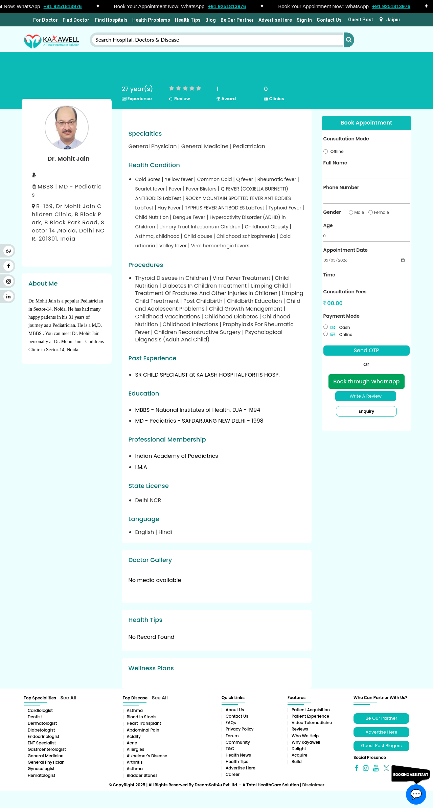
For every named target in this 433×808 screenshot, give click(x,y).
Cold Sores (148, 179)
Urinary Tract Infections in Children (200, 226)
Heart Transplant (144, 723)
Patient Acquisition (311, 710)
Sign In (304, 20)
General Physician (46, 762)
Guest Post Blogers (381, 745)
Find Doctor (76, 20)
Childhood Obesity (267, 226)
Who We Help (305, 736)
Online (341, 334)
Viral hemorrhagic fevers (220, 245)
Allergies (135, 749)
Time (329, 274)
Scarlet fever (150, 188)
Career (233, 774)
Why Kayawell (306, 742)
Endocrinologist (43, 736)
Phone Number (341, 187)
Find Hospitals (111, 20)
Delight (299, 748)
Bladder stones (142, 775)
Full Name (335, 162)
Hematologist (41, 775)
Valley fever (173, 245)
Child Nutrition (152, 217)
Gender (332, 212)
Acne (132, 743)
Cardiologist (40, 710)
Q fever (245, 179)
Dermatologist (42, 723)
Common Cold (215, 179)
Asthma (135, 710)
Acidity (134, 736)
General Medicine (46, 756)
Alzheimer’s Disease (147, 756)
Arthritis (135, 762)
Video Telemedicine (312, 722)
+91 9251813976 (67, 6)
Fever (176, 188)
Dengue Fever (190, 217)
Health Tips (188, 20)
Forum (232, 736)
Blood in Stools (142, 717)
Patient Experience (310, 716)
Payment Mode (341, 316)
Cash (340, 327)
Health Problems (151, 20)
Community (238, 742)
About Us (235, 710)
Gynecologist (41, 768)
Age (328, 225)
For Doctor (45, 20)
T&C (230, 748)
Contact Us (329, 20)
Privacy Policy (240, 729)
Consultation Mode (346, 138)
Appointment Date (345, 250)
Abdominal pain (143, 730)
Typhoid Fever (286, 207)
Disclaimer (313, 785)
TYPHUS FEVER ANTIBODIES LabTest (225, 207)
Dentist (35, 717)
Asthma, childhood (158, 236)
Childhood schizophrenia (246, 236)
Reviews (300, 729)
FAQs (231, 722)
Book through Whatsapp (366, 381)
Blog (210, 20)
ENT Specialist (42, 743)
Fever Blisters (202, 188)
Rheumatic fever (277, 179)
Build (297, 761)
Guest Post (360, 19)
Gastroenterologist (47, 749)
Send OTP (366, 350)
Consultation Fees (345, 291)
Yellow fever (179, 179)
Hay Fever (170, 207)
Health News (238, 755)
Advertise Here (275, 20)
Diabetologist (41, 730)
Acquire (299, 755)
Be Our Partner (237, 20)
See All (68, 697)
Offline (337, 151)
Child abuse (198, 236)
